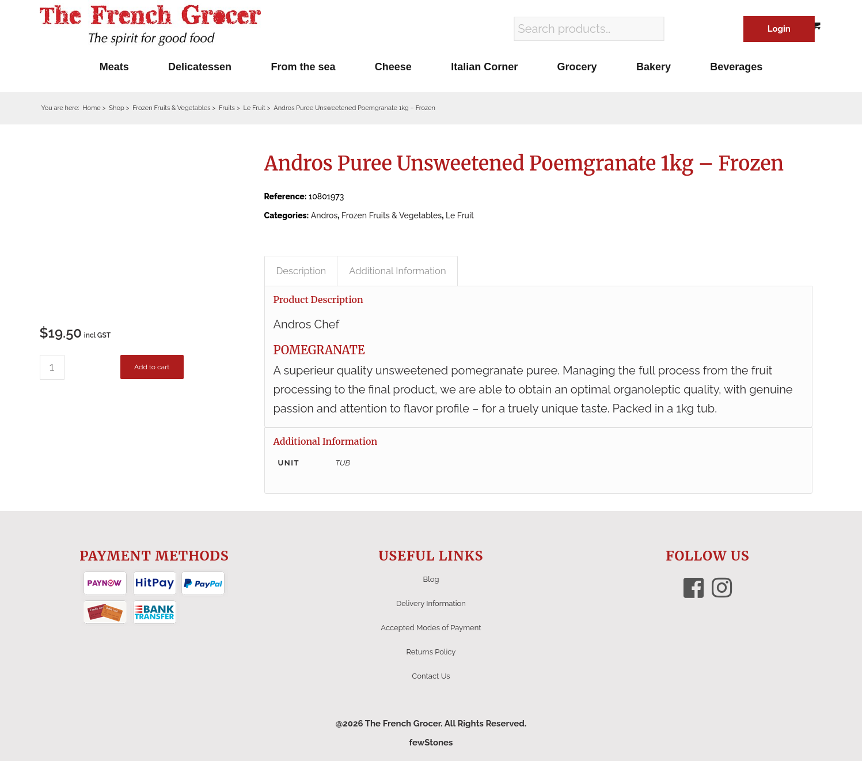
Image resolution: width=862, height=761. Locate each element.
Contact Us (431, 676)
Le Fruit (460, 215)
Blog (431, 579)
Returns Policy (431, 652)
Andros (324, 215)
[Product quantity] (52, 367)
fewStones (431, 742)
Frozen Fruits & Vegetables (391, 215)
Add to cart (151, 367)
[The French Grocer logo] (150, 26)
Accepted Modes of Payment (431, 627)
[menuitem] (114, 66)
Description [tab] (301, 271)
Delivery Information (431, 603)
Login (779, 29)
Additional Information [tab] (397, 271)
